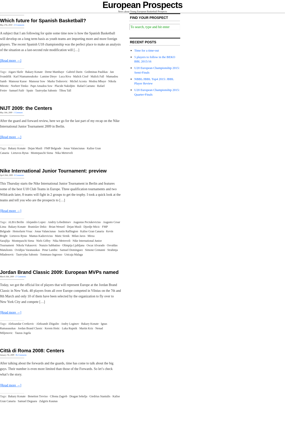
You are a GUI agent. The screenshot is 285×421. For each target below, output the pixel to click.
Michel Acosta (78, 81)
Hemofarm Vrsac (22, 231)
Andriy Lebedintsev (59, 222)
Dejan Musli (35, 148)
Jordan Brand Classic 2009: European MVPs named (59, 272)
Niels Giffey (43, 240)
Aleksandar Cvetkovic (21, 323)
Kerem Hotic (52, 328)
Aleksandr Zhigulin (47, 323)
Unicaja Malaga (73, 254)
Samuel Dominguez (71, 250)
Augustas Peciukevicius (87, 222)
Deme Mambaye (54, 72)
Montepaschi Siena (42, 153)
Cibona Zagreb (58, 396)
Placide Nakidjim (65, 86)
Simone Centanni (95, 250)
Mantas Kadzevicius (41, 236)
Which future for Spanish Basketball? (43, 20)
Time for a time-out (146, 50)
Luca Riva (65, 76)
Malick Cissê (80, 76)
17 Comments (20, 277)
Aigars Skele (15, 72)
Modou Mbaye (97, 81)
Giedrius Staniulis (100, 396)
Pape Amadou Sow (41, 86)
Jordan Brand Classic (30, 328)
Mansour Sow (37, 81)
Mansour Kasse (18, 81)
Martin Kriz (86, 328)
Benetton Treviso (38, 396)
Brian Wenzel (57, 226)
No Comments (20, 355)
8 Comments (19, 175)
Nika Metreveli (64, 153)
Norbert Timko (19, 86)
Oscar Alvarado (96, 245)
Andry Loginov (70, 323)
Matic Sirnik (62, 236)
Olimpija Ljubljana (73, 245)
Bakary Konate (34, 72)
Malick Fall (97, 76)
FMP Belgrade (53, 148)
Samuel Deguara (27, 401)
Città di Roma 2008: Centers (32, 350)
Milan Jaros (78, 236)
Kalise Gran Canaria (92, 231)
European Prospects (143, 5)
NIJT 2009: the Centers (26, 108)
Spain (29, 90)
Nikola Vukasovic (26, 245)
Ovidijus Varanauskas (27, 250)
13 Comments (19, 25)
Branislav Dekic (37, 226)
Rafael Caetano (86, 86)
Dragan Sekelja (78, 396)
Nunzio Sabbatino (49, 245)
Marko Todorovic (57, 81)
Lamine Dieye (48, 76)
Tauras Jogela (23, 333)
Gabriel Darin (74, 72)
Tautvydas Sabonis (46, 90)
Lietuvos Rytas (20, 153)
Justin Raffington (68, 231)
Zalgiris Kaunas (48, 401)
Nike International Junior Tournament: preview (53, 170)
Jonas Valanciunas (73, 148)
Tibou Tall (65, 90)
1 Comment (18, 113)
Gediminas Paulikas (96, 72)
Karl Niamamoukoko (26, 76)
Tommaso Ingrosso (51, 254)
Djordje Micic (91, 226)
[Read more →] (10, 60)
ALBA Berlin (16, 222)
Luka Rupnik (69, 328)
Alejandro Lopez (36, 222)
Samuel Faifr (16, 90)
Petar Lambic (50, 250)
